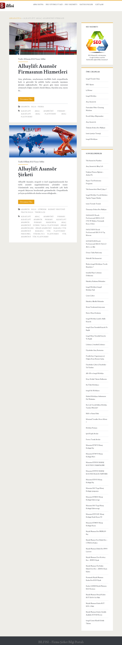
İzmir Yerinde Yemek (93, 204)
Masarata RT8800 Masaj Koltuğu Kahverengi (94, 498)
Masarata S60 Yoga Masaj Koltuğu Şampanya (95, 489)
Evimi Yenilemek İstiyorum (95, 307)
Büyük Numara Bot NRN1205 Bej (96, 532)
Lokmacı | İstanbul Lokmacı (95, 345)
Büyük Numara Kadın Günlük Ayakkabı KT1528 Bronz (96, 613)
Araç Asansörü (91, 102)
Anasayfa (15, 18)
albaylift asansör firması (37, 220)
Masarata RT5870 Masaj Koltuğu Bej (94, 446)
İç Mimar (89, 90)
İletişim (99, 4)
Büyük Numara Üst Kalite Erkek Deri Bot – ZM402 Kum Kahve (96, 569)
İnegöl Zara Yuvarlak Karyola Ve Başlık (97, 328)
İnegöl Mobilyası (91, 139)
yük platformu (41, 237)
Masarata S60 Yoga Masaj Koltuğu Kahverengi (95, 507)
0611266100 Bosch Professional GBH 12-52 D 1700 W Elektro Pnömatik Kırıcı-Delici (95, 219)
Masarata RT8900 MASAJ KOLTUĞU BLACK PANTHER (96, 472)
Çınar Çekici (90, 296)
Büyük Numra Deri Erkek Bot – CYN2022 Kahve (96, 541)
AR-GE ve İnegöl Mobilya (95, 373)
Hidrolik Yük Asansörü (94, 258)
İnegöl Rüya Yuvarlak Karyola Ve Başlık (96, 337)
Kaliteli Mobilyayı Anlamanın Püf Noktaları (96, 397)
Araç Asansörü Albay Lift (94, 166)
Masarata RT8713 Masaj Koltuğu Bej (94, 481)
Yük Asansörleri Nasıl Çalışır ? (96, 189)
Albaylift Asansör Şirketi (43, 141)
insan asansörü (43, 228)
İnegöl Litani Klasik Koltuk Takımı (95, 622)
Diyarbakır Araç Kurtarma (94, 350)
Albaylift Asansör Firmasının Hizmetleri (43, 39)
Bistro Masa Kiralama (93, 313)
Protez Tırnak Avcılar (93, 439)
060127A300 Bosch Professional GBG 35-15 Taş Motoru (95, 232)
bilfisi (43, 59)
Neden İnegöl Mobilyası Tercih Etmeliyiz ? (96, 265)
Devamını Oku (27, 99)
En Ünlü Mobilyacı (92, 385)
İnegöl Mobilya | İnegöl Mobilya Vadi (94, 288)
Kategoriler (86, 4)
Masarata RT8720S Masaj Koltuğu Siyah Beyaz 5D (95, 515)
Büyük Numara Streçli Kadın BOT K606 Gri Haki (95, 596)
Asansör (25, 107)
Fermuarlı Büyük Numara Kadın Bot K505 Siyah (94, 579)
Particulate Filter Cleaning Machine (95, 109)
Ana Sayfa (38, 4)
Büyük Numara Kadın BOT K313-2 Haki (95, 604)
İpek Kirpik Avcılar (92, 434)
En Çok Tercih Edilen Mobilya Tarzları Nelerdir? (96, 406)
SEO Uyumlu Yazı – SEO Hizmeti (61, 4)
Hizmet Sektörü (56, 209)
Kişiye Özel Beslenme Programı (93, 182)
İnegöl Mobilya (91, 96)
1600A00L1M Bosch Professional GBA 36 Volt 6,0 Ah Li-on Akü (96, 244)
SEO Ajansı (90, 85)
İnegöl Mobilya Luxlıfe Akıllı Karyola (95, 320)
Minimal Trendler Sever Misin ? (96, 420)
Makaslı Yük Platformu (50, 231)
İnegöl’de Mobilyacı (93, 391)
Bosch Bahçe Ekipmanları (94, 116)
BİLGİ (33, 107)
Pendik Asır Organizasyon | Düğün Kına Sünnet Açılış (95, 357)
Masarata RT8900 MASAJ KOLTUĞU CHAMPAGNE (95, 464)
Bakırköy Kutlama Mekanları (95, 281)
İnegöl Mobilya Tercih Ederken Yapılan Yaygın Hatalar (96, 196)
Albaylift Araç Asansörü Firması (43, 111)
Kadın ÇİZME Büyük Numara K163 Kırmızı (96, 587)
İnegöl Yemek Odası (93, 79)
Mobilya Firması (91, 428)
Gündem (42, 209)
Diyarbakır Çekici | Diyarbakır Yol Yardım (96, 366)
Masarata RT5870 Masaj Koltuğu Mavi (94, 455)
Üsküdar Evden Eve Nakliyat (95, 128)
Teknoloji (40, 212)
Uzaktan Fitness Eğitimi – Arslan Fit (95, 173)
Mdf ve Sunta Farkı (92, 414)
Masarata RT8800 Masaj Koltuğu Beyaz (94, 524)
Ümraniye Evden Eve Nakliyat (96, 209)
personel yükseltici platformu (40, 234)
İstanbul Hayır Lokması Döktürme (94, 274)
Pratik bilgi (27, 212)
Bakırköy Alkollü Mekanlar (95, 301)
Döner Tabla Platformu (46, 225)
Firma (41, 107)
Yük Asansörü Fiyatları (94, 161)
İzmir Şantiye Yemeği (93, 133)
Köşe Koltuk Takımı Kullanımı (96, 379)
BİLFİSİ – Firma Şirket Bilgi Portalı (61, 642)
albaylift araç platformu (38, 114)
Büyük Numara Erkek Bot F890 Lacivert (96, 550)
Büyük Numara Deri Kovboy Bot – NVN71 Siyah (95, 558)
